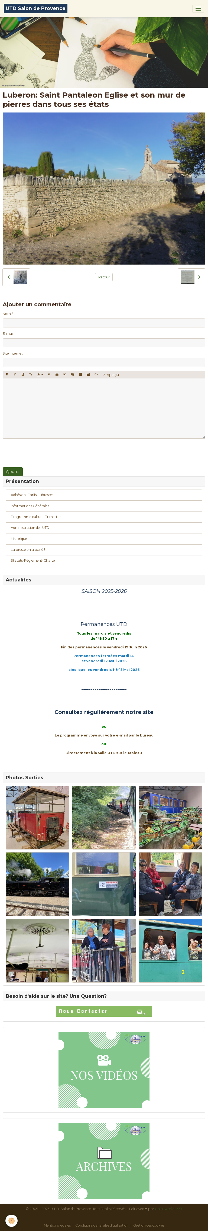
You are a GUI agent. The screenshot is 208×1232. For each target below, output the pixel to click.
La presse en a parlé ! (28, 550)
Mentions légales (57, 1225)
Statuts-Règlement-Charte (33, 560)
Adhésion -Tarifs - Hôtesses (32, 495)
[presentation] (44, 453)
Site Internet (13, 353)
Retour (104, 277)
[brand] (35, 8)
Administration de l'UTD (30, 528)
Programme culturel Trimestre (36, 517)
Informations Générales (30, 506)
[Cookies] (11, 1221)
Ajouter (13, 471)
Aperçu (110, 374)
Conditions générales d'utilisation (102, 1225)
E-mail (8, 334)
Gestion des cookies (148, 1225)
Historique (19, 539)
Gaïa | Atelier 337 (168, 1209)
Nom (7, 314)
